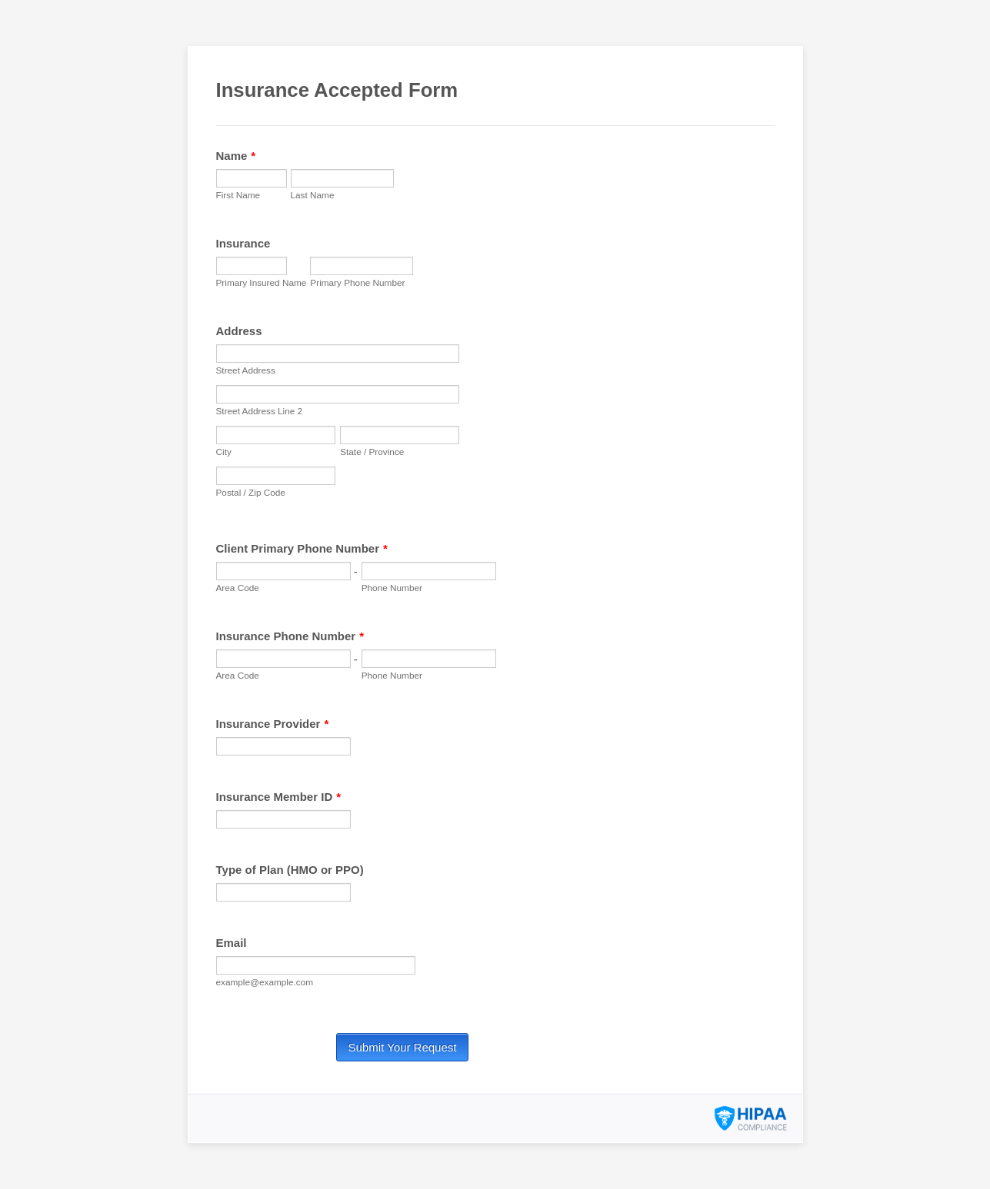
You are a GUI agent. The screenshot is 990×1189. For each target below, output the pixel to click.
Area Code (237, 588)
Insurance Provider (272, 723)
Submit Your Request (402, 1047)
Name (236, 155)
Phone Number (392, 588)
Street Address (245, 370)
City (224, 452)
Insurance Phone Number (290, 636)
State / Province (372, 452)
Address (239, 330)
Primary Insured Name (261, 282)
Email (231, 942)
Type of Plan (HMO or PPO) (290, 869)
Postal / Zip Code (250, 492)
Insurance (243, 243)
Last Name (313, 195)
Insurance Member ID (279, 796)
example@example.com (265, 982)
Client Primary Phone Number (302, 548)
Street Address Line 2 (259, 411)
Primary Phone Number (357, 282)
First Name (238, 195)
